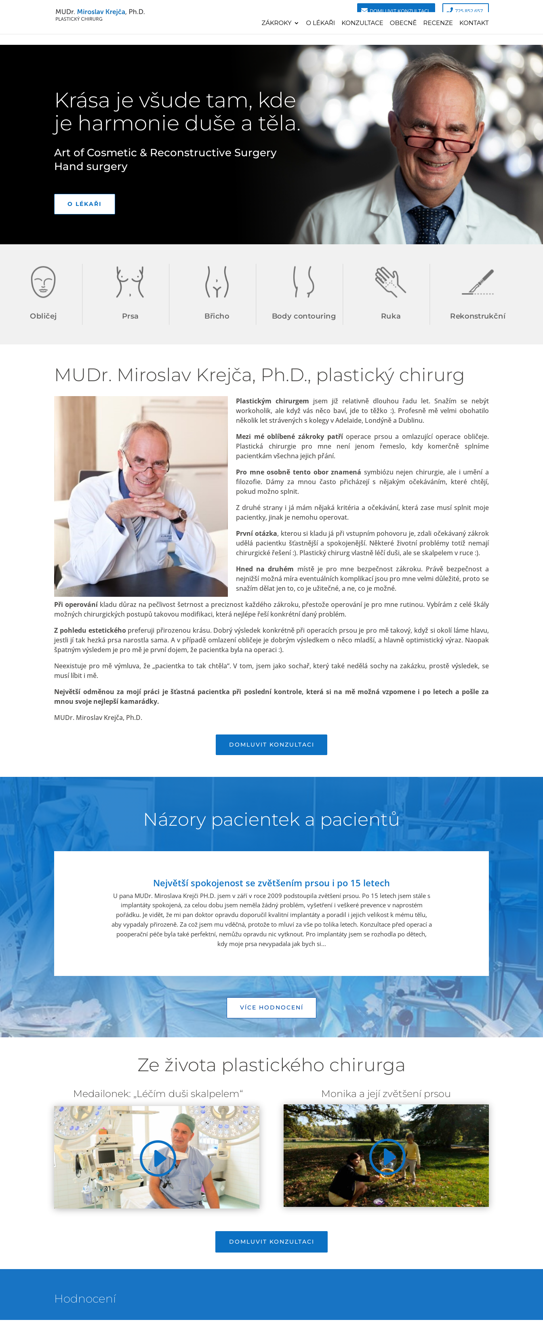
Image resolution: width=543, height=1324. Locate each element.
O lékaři (320, 23)
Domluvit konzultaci (399, 11)
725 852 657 (469, 11)
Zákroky (276, 23)
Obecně (403, 23)
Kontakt (474, 23)
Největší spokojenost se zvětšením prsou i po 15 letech (271, 885)
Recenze (438, 23)
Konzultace (362, 23)
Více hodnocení (271, 1009)
